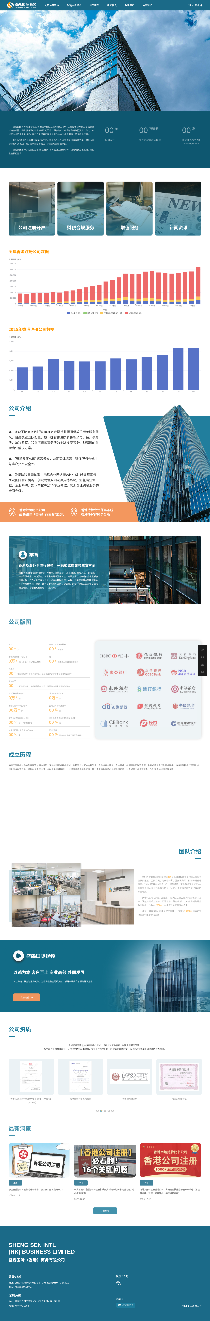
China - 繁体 (195, 5)
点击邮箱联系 (125, 1305)
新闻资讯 (112, 5)
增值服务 (94, 5)
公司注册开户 (51, 5)
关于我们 (147, 5)
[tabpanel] (105, 60)
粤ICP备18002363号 (191, 1305)
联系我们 (129, 5)
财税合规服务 (74, 5)
